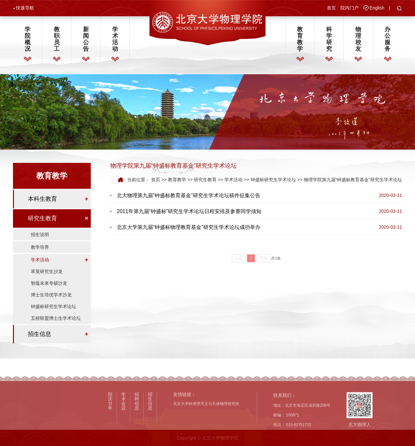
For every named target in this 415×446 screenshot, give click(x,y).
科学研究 (329, 41)
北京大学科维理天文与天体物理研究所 (206, 426)
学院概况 (27, 41)
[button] (399, 9)
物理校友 (358, 41)
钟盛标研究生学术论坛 (53, 312)
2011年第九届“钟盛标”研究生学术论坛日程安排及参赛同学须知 (189, 213)
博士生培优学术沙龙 (51, 301)
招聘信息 (137, 424)
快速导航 (25, 8)
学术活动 (115, 41)
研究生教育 (42, 224)
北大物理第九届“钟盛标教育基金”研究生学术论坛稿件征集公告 (188, 197)
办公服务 (387, 41)
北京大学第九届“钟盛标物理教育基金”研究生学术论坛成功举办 (188, 228)
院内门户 (349, 8)
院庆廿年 (110, 424)
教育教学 (300, 41)
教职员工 (57, 41)
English (377, 8)
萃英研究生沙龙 (47, 277)
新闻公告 (86, 41)
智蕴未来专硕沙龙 (49, 289)
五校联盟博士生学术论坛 (56, 324)
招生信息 (39, 340)
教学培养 (40, 253)
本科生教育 (42, 205)
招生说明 (40, 240)
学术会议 (123, 424)
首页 (331, 8)
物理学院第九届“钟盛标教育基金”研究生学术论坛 (353, 180)
